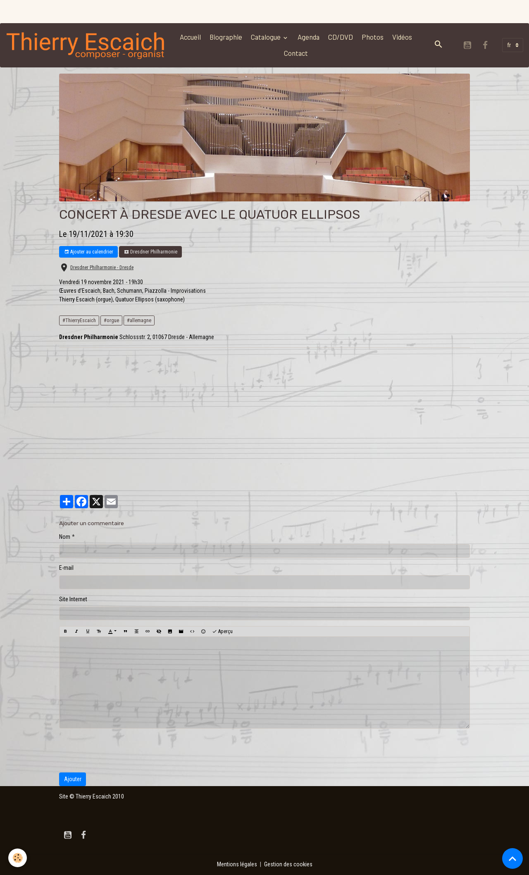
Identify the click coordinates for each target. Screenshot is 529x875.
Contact (296, 53)
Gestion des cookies (288, 864)
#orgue (111, 320)
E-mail (66, 567)
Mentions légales (237, 864)
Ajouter (72, 779)
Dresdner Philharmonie (150, 252)
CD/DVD (340, 37)
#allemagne (139, 320)
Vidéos (402, 37)
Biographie (226, 37)
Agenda (308, 37)
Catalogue (266, 37)
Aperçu (222, 632)
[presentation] (122, 750)
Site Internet (73, 599)
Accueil (190, 37)
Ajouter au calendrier (88, 252)
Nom (64, 536)
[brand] (86, 45)
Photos (373, 37)
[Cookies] (17, 858)
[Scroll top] (512, 858)
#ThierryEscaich (79, 320)
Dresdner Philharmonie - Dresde (101, 267)
